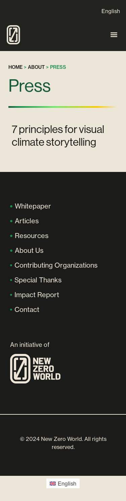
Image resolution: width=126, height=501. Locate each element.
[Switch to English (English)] (63, 483)
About (36, 67)
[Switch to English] (110, 11)
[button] (113, 34)
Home (15, 67)
